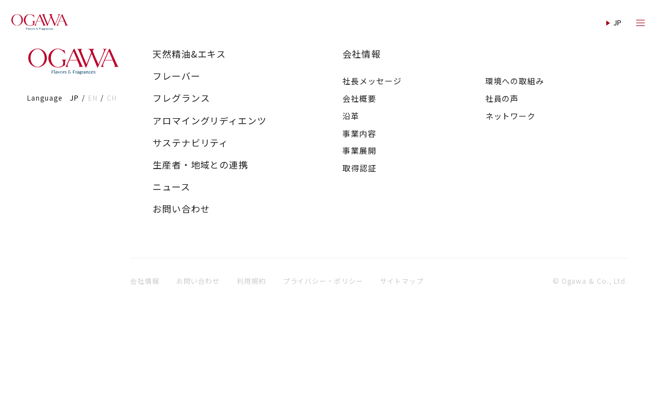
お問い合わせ (181, 209)
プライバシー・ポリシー (323, 280)
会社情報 (361, 54)
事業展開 (359, 150)
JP (74, 97)
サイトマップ (402, 280)
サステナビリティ (190, 142)
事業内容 (359, 133)
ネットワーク (510, 116)
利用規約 (251, 280)
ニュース (171, 186)
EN (93, 97)
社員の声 (502, 98)
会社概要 (359, 98)
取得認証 (359, 168)
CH (112, 97)
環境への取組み (514, 80)
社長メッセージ (371, 80)
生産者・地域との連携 (200, 164)
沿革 (350, 116)
